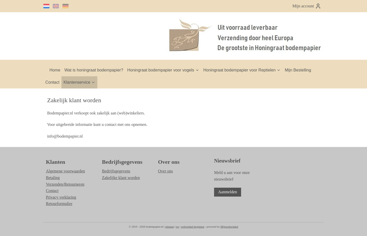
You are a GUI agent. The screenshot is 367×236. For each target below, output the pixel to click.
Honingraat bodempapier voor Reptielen (242, 70)
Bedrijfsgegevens (116, 171)
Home (54, 70)
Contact (52, 82)
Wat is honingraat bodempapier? (93, 70)
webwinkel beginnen (192, 226)
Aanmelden (227, 192)
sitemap (169, 226)
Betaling (53, 177)
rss (177, 226)
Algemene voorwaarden (65, 171)
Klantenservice (79, 82)
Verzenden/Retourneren (65, 184)
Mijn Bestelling (298, 70)
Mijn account (306, 6)
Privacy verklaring (61, 197)
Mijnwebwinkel (229, 226)
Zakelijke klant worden (121, 177)
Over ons (165, 171)
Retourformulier (59, 203)
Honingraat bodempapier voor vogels (163, 70)
